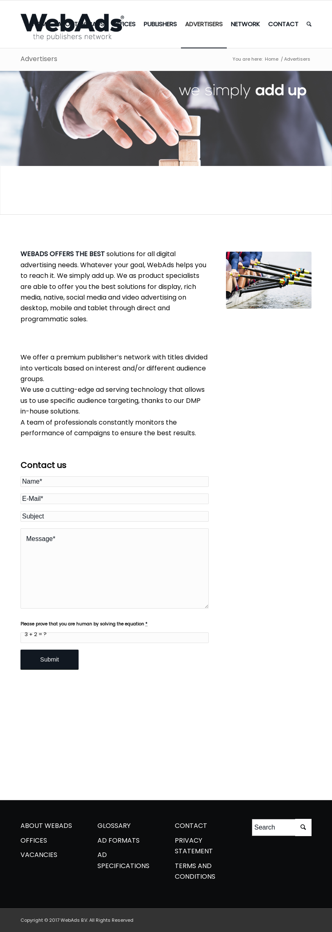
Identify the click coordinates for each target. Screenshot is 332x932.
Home (271, 59)
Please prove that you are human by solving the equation (83, 624)
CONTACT (191, 825)
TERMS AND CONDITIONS (195, 871)
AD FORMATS (118, 840)
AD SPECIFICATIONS (123, 860)
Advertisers (38, 59)
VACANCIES (38, 854)
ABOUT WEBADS (46, 825)
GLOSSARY (114, 825)
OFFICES (33, 840)
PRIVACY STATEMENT (194, 846)
